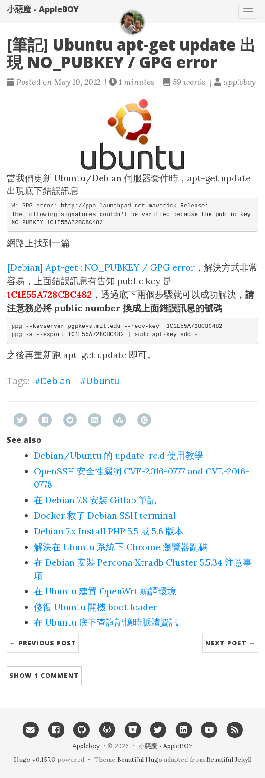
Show (44, 675)
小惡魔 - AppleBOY (43, 9)
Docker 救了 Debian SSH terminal (105, 515)
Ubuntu (103, 381)
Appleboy (86, 745)
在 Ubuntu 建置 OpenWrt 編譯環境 (105, 591)
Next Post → (230, 643)
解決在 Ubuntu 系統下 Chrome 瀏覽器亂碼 (121, 546)
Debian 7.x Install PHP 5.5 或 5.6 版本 (108, 531)
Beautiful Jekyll (228, 759)
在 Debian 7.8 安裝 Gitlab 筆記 (95, 500)
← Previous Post (42, 643)
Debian (56, 381)
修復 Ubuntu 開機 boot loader (95, 606)
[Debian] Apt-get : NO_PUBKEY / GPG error (101, 267)
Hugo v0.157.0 (34, 759)
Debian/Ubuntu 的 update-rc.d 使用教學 (118, 455)
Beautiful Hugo (139, 759)
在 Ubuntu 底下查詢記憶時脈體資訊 (106, 622)
